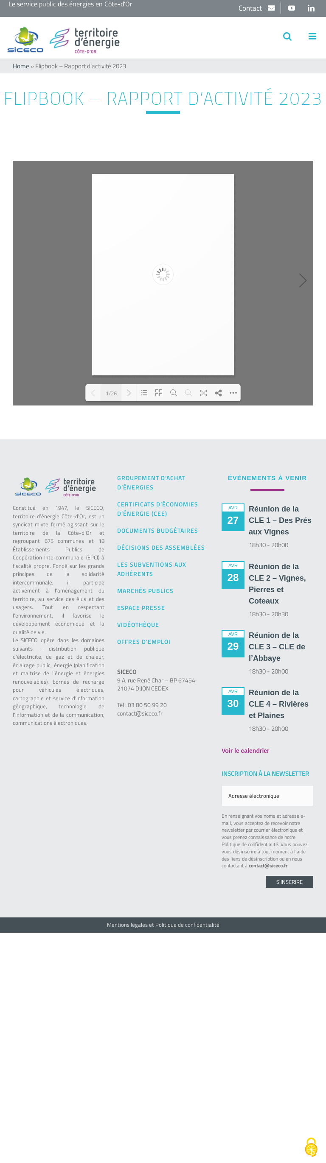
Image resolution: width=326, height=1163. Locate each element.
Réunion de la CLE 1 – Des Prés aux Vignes (280, 520)
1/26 (111, 393)
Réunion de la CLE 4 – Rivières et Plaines (279, 704)
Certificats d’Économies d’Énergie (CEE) (157, 509)
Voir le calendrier (246, 750)
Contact (251, 8)
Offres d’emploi (144, 641)
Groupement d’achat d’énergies (151, 482)
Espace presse (141, 607)
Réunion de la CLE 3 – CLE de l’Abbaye (277, 647)
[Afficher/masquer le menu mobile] (313, 36)
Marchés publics (145, 590)
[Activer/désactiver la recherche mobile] (287, 36)
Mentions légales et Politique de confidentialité (163, 924)
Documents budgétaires (157, 530)
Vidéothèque (138, 624)
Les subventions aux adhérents (151, 569)
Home (21, 66)
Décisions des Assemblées (161, 547)
